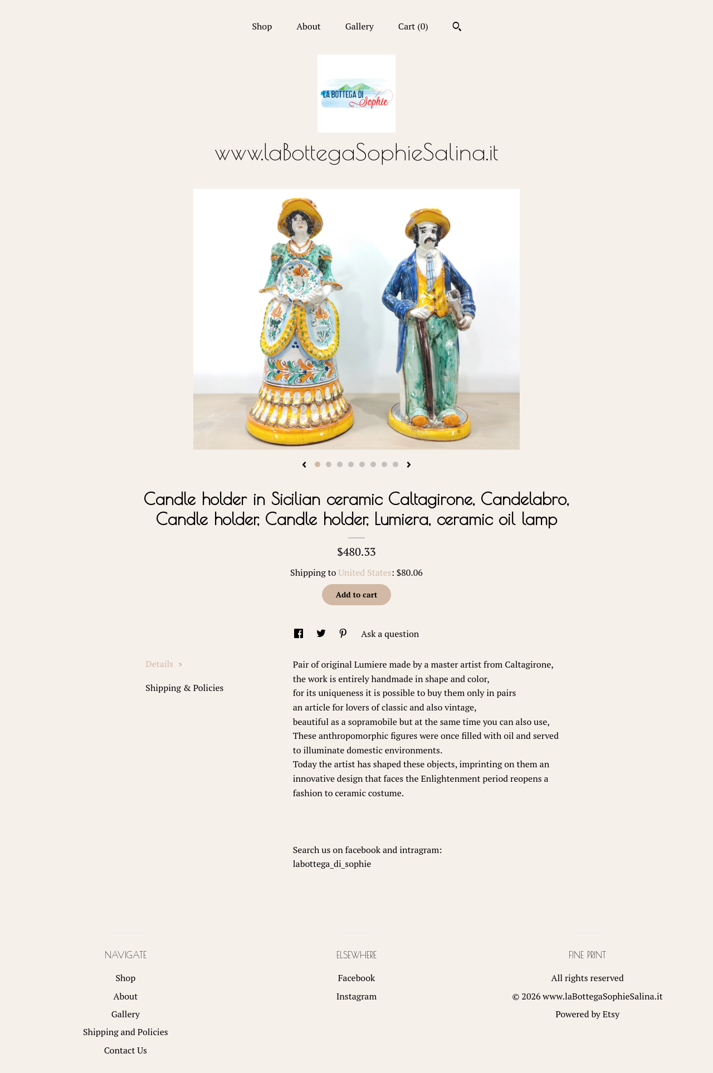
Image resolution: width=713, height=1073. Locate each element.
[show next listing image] (409, 465)
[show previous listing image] (304, 465)
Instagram (356, 996)
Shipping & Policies (184, 688)
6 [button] (373, 464)
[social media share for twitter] (322, 634)
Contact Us (125, 1050)
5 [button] (362, 464)
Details (164, 664)
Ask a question (390, 634)
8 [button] (395, 464)
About (308, 26)
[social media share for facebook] (299, 634)
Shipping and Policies (125, 1032)
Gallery (359, 26)
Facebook (356, 978)
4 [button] (351, 464)
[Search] (457, 28)
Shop (262, 26)
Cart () (413, 26)
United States (364, 572)
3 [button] (340, 464)
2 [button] (328, 464)
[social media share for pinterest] (344, 634)
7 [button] (384, 464)
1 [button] (317, 464)
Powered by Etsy (587, 1014)
